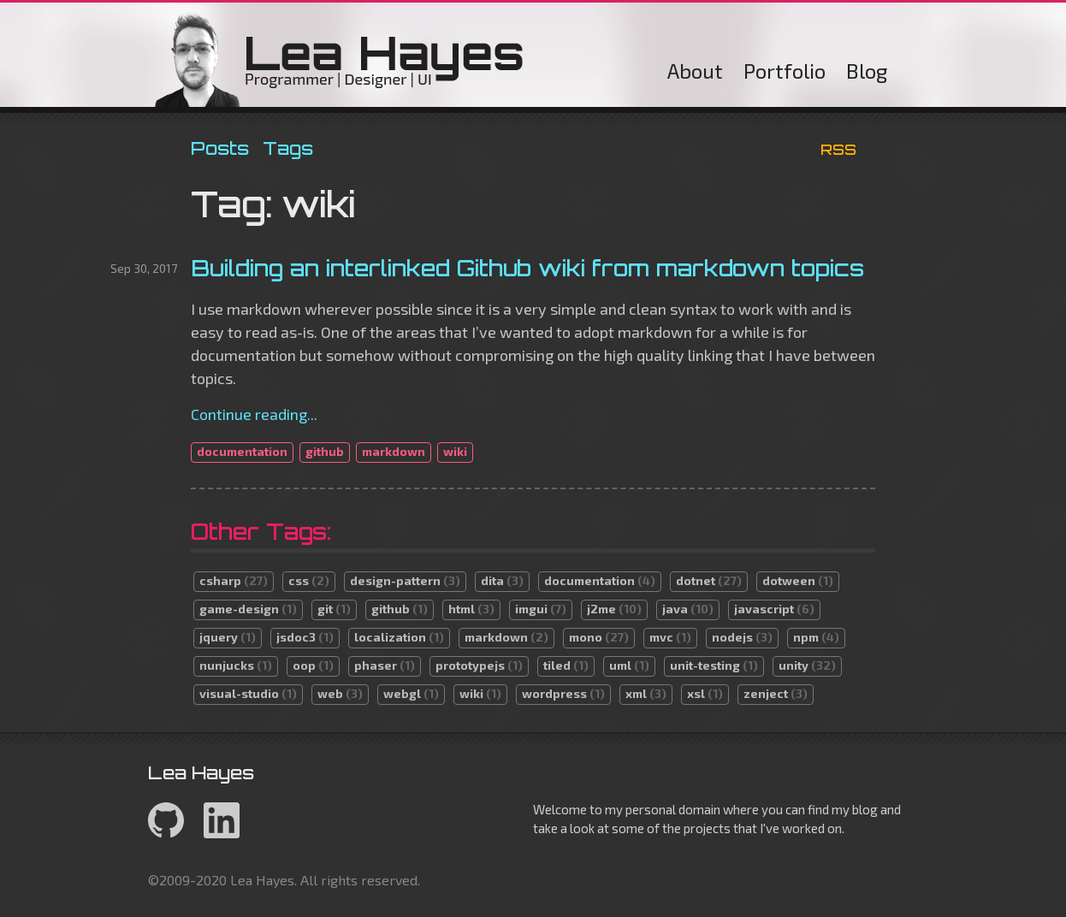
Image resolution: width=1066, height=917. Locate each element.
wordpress (563, 693)
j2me (614, 608)
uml (629, 665)
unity (807, 665)
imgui (540, 608)
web (340, 693)
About (695, 70)
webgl (411, 693)
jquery (227, 637)
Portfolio (784, 70)
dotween (797, 580)
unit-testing (714, 665)
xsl (705, 693)
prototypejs (479, 665)
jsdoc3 (305, 637)
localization (399, 637)
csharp (233, 580)
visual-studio (248, 693)
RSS (838, 149)
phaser (384, 665)
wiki (455, 451)
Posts (220, 148)
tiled (566, 665)
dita (502, 580)
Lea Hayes (339, 59)
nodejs (742, 637)
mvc (670, 637)
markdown (393, 451)
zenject (775, 693)
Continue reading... (254, 414)
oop (313, 665)
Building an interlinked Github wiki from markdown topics (527, 267)
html (471, 608)
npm (816, 637)
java (688, 608)
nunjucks (235, 665)
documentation (242, 451)
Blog (866, 70)
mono (599, 637)
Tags (288, 148)
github (324, 451)
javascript (774, 608)
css (308, 580)
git (334, 608)
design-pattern (405, 580)
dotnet (709, 580)
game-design (248, 608)
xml (645, 693)
